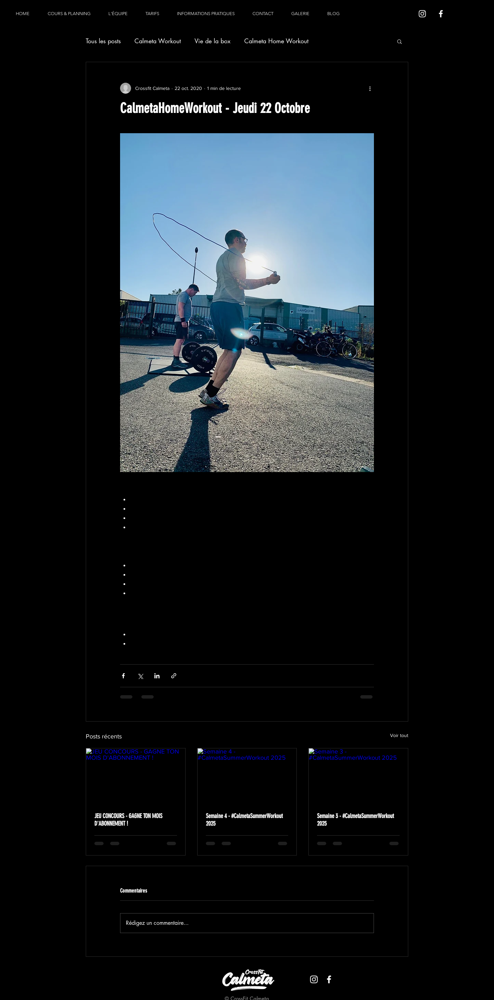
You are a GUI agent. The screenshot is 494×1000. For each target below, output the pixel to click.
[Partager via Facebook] (123, 676)
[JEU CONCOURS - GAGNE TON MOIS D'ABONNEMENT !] (135, 776)
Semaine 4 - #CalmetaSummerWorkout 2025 (244, 819)
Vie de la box (213, 41)
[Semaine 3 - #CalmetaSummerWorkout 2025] (358, 776)
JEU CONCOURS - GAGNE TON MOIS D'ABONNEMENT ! (128, 819)
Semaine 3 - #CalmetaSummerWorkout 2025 (355, 819)
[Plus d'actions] (370, 88)
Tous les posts (103, 41)
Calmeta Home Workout (276, 41)
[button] (399, 41)
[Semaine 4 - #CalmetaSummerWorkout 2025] (247, 776)
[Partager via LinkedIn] (157, 676)
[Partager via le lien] (173, 676)
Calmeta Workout (157, 41)
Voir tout (399, 735)
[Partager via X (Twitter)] (140, 676)
